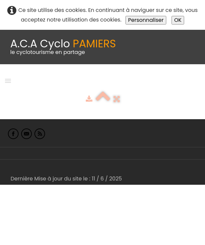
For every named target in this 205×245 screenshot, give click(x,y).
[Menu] (8, 80)
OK (177, 20)
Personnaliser (146, 20)
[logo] (63, 47)
